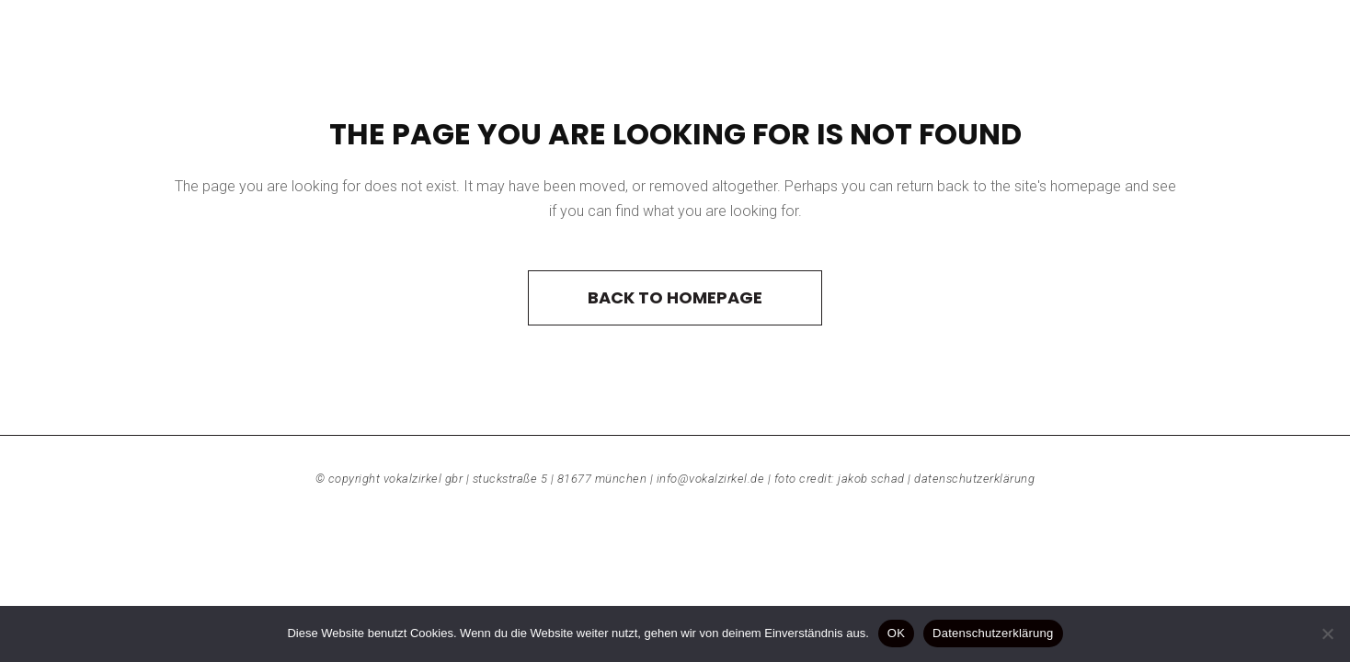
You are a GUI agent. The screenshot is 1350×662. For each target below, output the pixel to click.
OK (896, 633)
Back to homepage (675, 297)
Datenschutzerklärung (974, 478)
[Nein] (1327, 633)
